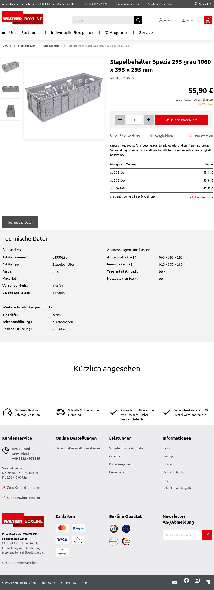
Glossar (167, 464)
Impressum (48, 582)
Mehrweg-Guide (173, 472)
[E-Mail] (182, 535)
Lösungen (169, 456)
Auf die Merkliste (125, 135)
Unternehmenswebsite (19, 562)
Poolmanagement (121, 464)
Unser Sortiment (21, 32)
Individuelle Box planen (72, 32)
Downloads (116, 472)
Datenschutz (68, 582)
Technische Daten (20, 222)
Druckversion (201, 135)
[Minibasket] (208, 20)
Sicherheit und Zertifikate (126, 448)
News (166, 448)
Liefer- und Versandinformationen (78, 448)
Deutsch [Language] (203, 4)
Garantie (114, 456)
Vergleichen (161, 135)
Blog (166, 480)
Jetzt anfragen (200, 197)
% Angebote (117, 32)
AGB (84, 582)
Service (146, 32)
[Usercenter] (167, 20)
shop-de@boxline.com (21, 497)
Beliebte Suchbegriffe (177, 488)
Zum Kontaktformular (160, 3)
